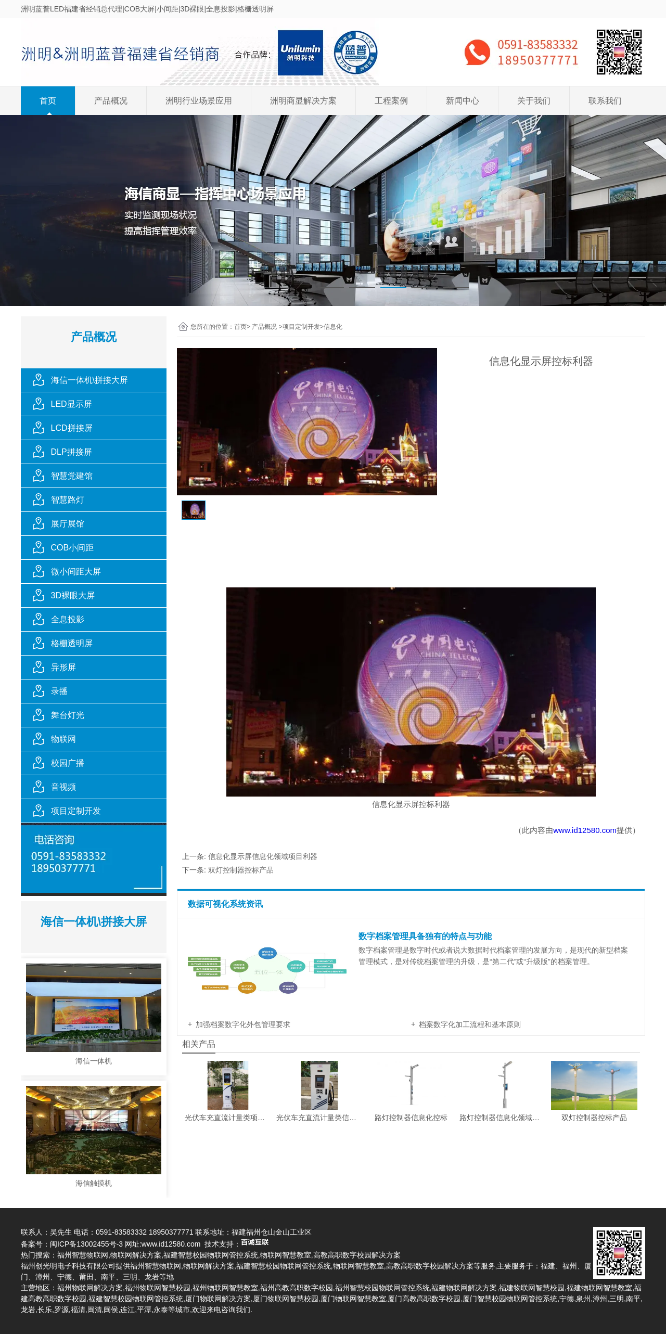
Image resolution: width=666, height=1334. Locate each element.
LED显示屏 (71, 404)
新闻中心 (462, 100)
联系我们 (605, 100)
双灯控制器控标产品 (241, 870)
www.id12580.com (585, 830)
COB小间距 (72, 547)
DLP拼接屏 (71, 451)
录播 (59, 691)
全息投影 (67, 619)
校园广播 (67, 763)
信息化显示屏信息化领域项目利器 (262, 856)
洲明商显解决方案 (303, 100)
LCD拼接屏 (72, 428)
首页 (48, 100)
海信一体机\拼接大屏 (89, 380)
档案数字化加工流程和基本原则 (470, 1024)
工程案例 (391, 100)
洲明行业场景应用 (198, 100)
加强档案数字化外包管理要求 (243, 1024)
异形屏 (63, 667)
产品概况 (110, 100)
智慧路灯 (67, 499)
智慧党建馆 (72, 475)
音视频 (63, 787)
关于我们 (533, 100)
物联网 (63, 739)
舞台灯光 (67, 715)
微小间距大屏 (76, 571)
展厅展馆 (67, 523)
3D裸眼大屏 (73, 595)
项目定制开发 (76, 810)
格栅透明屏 (72, 643)
